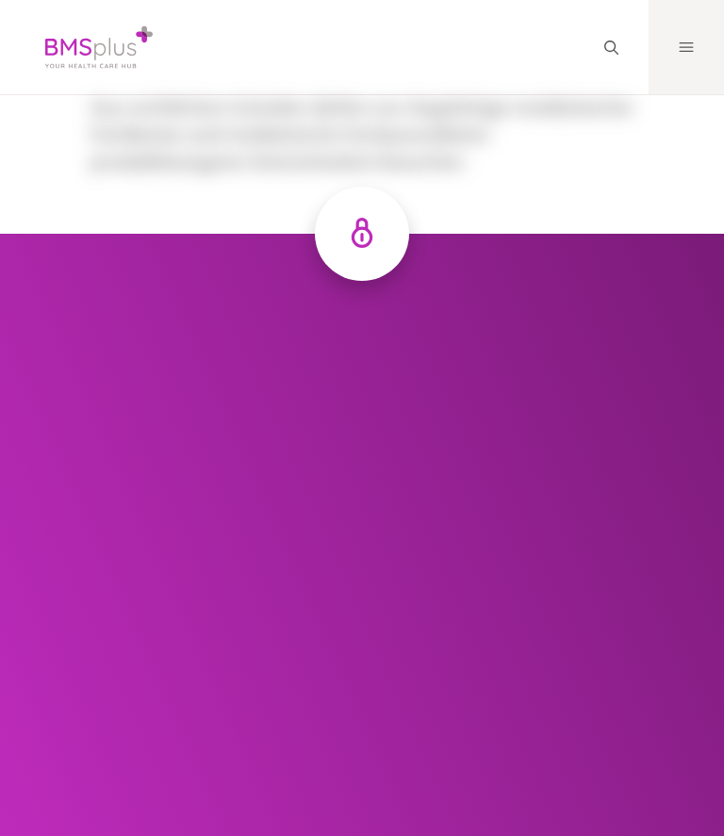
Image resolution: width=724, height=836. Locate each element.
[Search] (611, 48)
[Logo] (84, 47)
